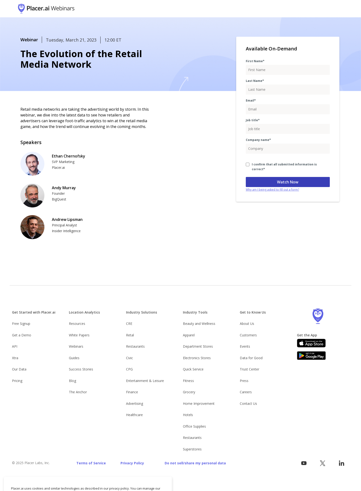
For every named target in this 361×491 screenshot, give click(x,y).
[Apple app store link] (311, 343)
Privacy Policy (132, 463)
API (14, 346)
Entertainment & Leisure (145, 380)
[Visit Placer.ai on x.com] (322, 463)
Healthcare (134, 414)
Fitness (188, 380)
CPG (129, 369)
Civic (129, 358)
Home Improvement (199, 403)
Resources (77, 323)
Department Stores (198, 346)
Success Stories (81, 369)
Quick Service (193, 369)
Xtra (15, 358)
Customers (248, 335)
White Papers (79, 335)
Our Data (19, 369)
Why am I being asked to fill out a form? (272, 190)
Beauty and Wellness (199, 323)
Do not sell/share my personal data (195, 463)
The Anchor (78, 392)
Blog (72, 380)
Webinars (76, 346)
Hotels (188, 414)
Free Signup (21, 323)
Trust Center (249, 369)
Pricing (17, 380)
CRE (129, 323)
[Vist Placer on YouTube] (303, 463)
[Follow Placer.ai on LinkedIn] (341, 463)
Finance (132, 392)
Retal (130, 335)
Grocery (189, 392)
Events (245, 346)
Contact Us (248, 403)
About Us (247, 323)
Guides (74, 358)
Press (244, 380)
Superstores (192, 449)
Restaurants (135, 346)
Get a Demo (21, 335)
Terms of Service (91, 463)
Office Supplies (194, 426)
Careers (246, 392)
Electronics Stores (197, 358)
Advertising (134, 403)
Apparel (189, 335)
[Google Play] (311, 355)
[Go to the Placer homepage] (318, 316)
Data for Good (251, 358)
